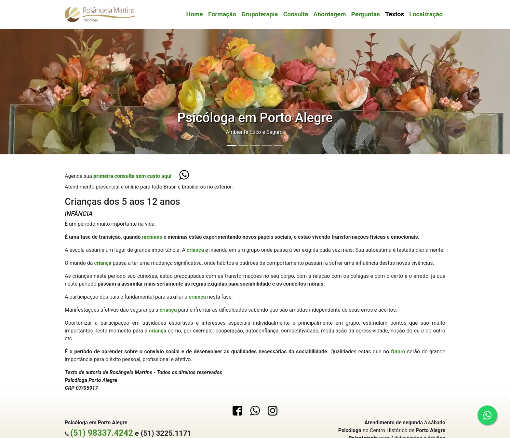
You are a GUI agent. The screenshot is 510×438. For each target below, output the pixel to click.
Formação (222, 14)
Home (194, 14)
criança (196, 250)
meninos (152, 237)
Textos (394, 14)
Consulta (295, 14)
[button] (38, 88)
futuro (399, 351)
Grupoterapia (259, 14)
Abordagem (329, 14)
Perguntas (365, 14)
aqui (132, 176)
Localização (426, 14)
